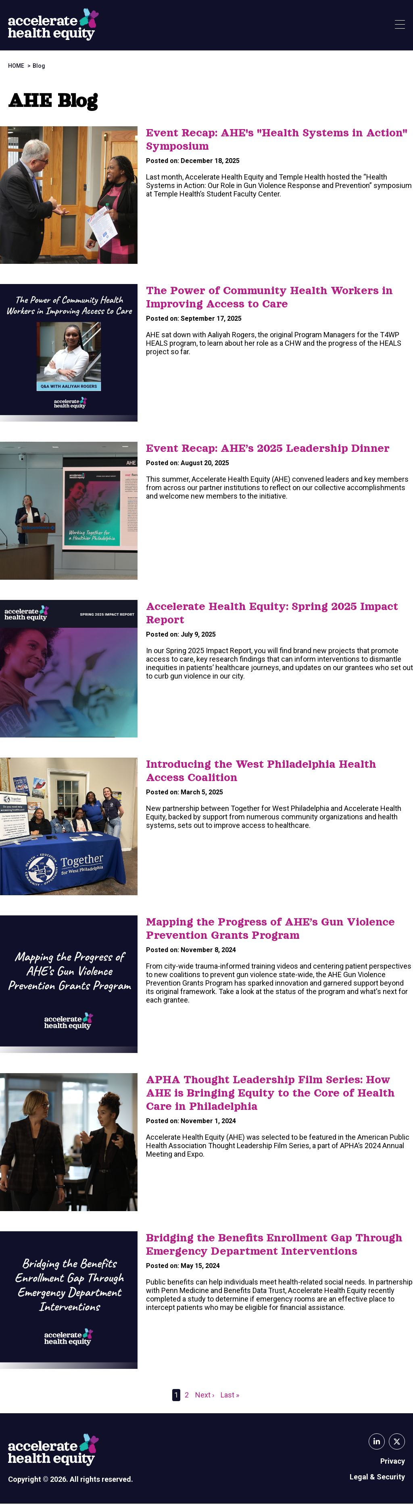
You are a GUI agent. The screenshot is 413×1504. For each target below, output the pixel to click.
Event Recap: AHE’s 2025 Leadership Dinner (268, 448)
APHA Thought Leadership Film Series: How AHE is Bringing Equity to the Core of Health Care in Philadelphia (270, 1093)
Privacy (392, 1461)
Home (16, 66)
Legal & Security (377, 1477)
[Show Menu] (400, 25)
